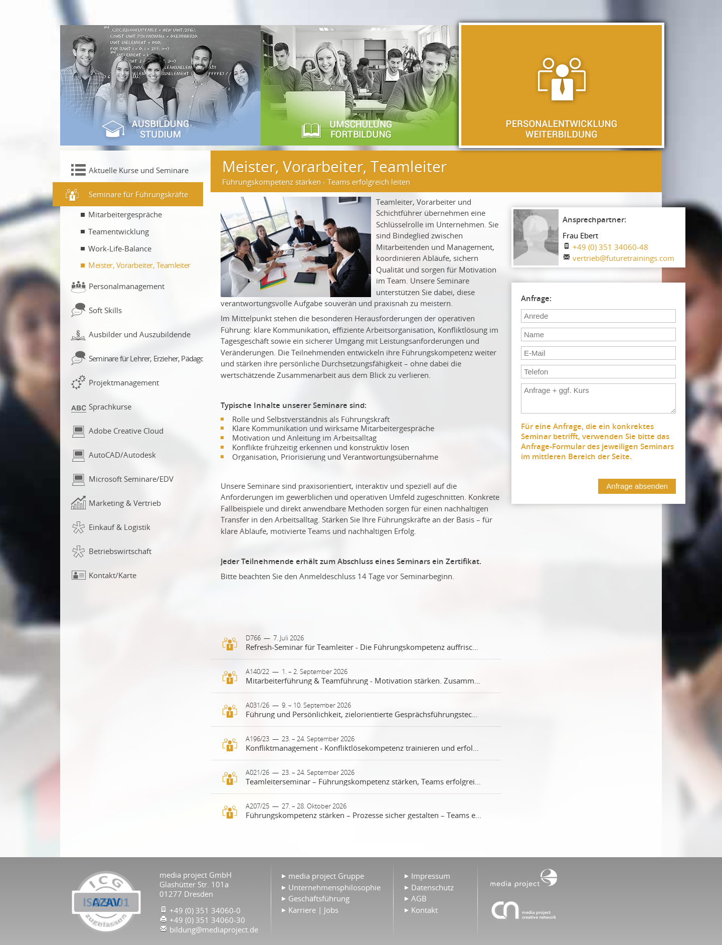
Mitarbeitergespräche (125, 214)
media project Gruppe (326, 876)
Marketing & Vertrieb (125, 503)
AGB (419, 898)
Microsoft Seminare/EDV (131, 479)
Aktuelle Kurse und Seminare (139, 170)
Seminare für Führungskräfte (138, 194)
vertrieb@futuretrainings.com (623, 258)
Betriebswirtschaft (120, 551)
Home (524, 877)
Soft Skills (105, 310)
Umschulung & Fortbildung (361, 85)
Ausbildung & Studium (160, 85)
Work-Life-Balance (119, 248)
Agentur (524, 909)
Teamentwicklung (118, 231)
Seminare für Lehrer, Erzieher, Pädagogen (146, 358)
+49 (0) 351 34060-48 (610, 247)
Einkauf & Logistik (119, 527)
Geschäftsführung (318, 898)
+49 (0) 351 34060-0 (205, 910)
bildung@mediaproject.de (213, 929)
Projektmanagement (124, 382)
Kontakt (424, 910)
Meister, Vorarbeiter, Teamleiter (139, 265)
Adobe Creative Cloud (126, 431)
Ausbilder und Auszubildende (140, 334)
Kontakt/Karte (112, 575)
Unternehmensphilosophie (334, 887)
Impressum (430, 876)
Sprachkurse (110, 406)
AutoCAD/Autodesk (122, 455)
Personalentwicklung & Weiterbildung (561, 85)
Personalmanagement (126, 286)
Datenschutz (432, 887)
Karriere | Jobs (313, 910)
